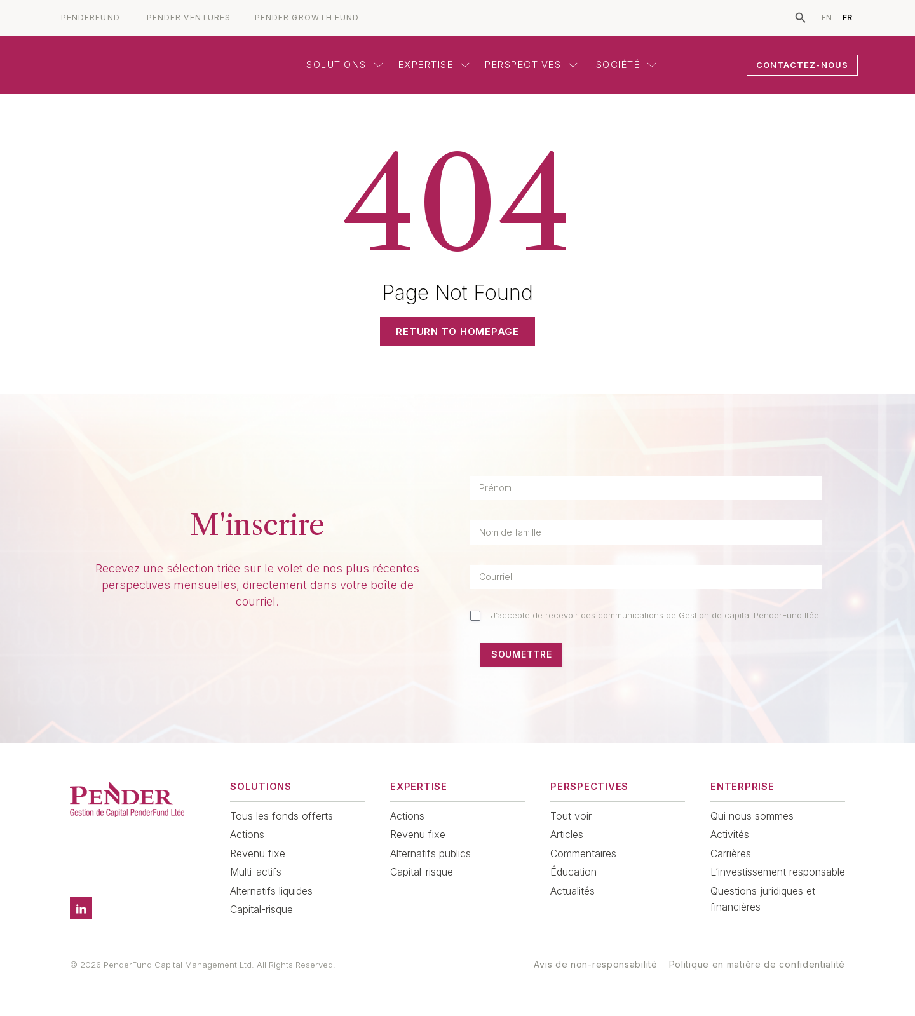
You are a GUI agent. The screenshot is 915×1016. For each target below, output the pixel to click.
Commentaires (583, 853)
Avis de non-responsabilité (595, 964)
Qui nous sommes (752, 815)
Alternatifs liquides (271, 890)
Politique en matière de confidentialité (757, 964)
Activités (729, 834)
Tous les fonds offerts (281, 815)
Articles (566, 834)
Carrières (730, 853)
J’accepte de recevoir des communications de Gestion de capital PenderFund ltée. (656, 615)
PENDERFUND (90, 17)
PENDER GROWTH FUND (307, 17)
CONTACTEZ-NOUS (802, 65)
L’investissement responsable (777, 871)
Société (624, 64)
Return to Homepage (457, 331)
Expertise (434, 64)
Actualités (572, 890)
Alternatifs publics (430, 853)
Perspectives (531, 64)
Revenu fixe (257, 853)
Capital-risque (261, 909)
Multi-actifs (255, 871)
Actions (247, 834)
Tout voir (571, 815)
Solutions (344, 64)
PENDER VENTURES (189, 17)
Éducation (573, 871)
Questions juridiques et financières (762, 899)
